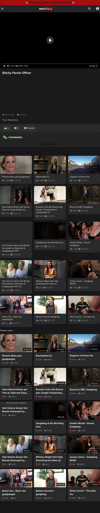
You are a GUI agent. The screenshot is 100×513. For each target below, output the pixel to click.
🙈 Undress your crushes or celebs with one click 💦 (50, 3)
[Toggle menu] (2, 8)
